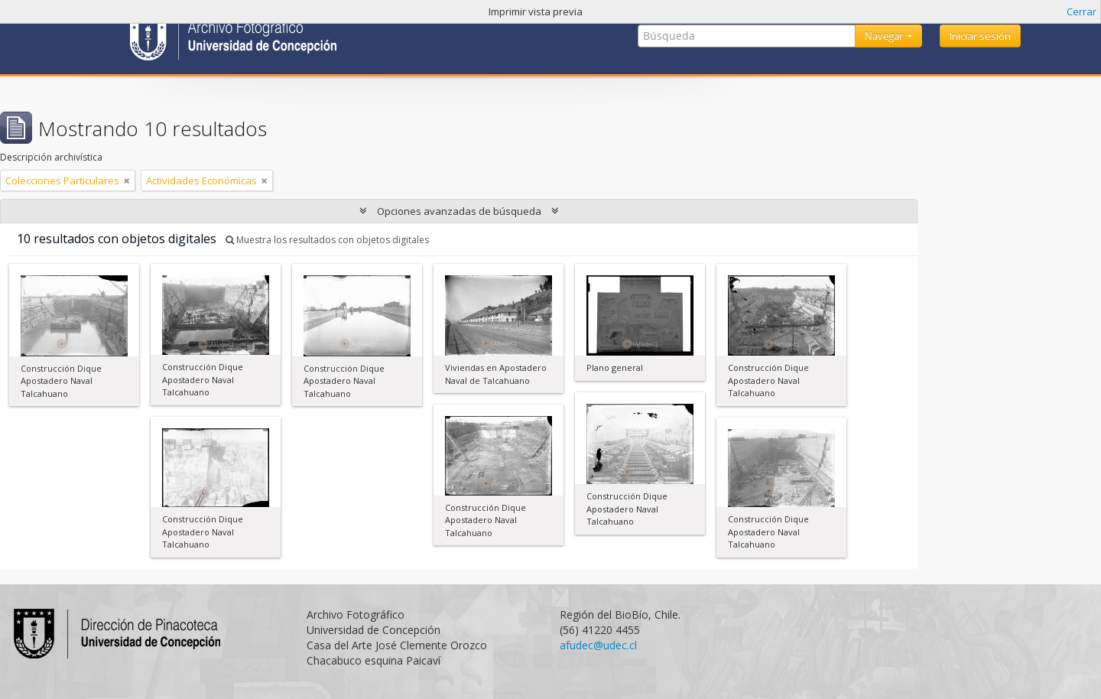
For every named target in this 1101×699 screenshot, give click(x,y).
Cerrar (1081, 11)
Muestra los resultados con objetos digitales (327, 239)
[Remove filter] (127, 180)
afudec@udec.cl (598, 645)
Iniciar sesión (980, 36)
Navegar (885, 36)
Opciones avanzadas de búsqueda (459, 211)
